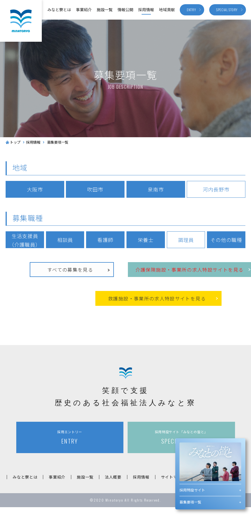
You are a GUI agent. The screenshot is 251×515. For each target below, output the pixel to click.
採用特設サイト (192, 490)
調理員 (186, 239)
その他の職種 (226, 239)
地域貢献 (167, 9)
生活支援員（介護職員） (25, 240)
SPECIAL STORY (181, 437)
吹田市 (95, 189)
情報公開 (125, 9)
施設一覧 (104, 9)
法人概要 (113, 477)
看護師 (105, 239)
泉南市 (156, 189)
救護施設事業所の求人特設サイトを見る (157, 299)
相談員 (65, 239)
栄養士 (146, 239)
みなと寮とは (59, 9)
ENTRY (70, 437)
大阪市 (35, 189)
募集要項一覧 (190, 502)
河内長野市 (216, 189)
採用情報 (146, 9)
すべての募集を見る (70, 269)
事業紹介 (84, 9)
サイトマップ (173, 477)
